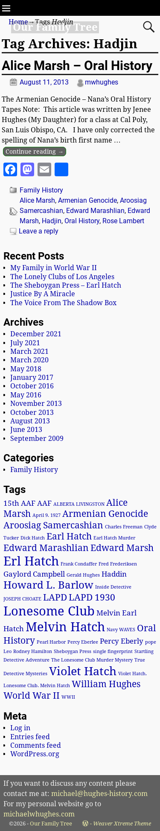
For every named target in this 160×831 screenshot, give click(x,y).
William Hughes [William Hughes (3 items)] (106, 684)
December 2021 (35, 334)
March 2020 (29, 360)
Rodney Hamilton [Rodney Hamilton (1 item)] (32, 651)
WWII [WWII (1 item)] (68, 697)
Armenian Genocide (87, 200)
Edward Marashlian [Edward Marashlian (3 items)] (46, 548)
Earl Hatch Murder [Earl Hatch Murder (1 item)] (114, 538)
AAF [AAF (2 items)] (44, 503)
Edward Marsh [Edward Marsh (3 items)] (122, 548)
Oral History (81, 221)
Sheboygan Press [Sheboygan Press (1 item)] (72, 651)
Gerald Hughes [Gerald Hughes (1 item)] (83, 575)
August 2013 (30, 421)
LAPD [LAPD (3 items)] (55, 597)
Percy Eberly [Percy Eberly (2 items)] (121, 641)
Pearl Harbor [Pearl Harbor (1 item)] (51, 642)
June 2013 (26, 430)
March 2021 (29, 351)
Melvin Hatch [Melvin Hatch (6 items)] (65, 627)
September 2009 (37, 438)
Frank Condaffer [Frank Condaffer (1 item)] (79, 564)
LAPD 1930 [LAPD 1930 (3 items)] (92, 597)
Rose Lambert (123, 221)
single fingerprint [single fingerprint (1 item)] (113, 651)
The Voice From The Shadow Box (63, 303)
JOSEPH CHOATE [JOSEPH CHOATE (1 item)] (22, 599)
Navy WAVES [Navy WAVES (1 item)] (121, 630)
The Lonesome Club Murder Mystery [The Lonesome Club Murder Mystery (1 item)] (92, 660)
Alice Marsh (37, 200)
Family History (41, 190)
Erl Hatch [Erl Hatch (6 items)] (31, 561)
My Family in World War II (53, 268)
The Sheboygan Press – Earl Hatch (65, 285)
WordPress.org (34, 754)
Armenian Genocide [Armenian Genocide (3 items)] (105, 514)
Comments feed (35, 745)
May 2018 (25, 369)
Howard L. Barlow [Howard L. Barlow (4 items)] (48, 585)
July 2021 (25, 343)
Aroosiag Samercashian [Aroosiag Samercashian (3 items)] (53, 525)
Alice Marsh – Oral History (77, 65)
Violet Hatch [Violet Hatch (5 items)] (82, 671)
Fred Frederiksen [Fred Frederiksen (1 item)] (118, 564)
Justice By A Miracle (42, 294)
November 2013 (36, 403)
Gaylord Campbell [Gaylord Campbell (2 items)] (34, 574)
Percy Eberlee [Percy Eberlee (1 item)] (82, 642)
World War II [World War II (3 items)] (31, 696)
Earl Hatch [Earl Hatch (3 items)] (69, 536)
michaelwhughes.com (39, 814)
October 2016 (32, 386)
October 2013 (32, 412)
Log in (20, 728)
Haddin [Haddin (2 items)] (114, 574)
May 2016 (25, 395)
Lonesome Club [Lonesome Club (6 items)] (49, 611)
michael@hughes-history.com (99, 794)
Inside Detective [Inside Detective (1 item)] (113, 587)
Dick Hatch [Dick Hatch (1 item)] (32, 538)
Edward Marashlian (95, 211)
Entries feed (30, 737)
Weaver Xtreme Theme (122, 823)
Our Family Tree (55, 27)
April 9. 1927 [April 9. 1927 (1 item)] (46, 515)
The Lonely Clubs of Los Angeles (62, 277)
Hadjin (51, 221)
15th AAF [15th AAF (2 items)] (19, 503)
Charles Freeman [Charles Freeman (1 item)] (124, 527)
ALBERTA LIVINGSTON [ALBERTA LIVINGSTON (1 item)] (79, 504)
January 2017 (31, 377)
